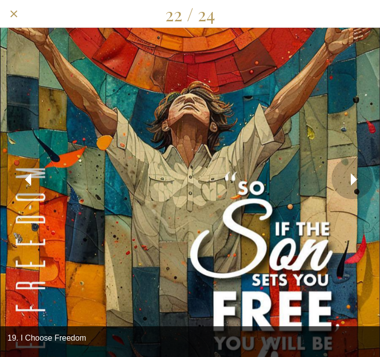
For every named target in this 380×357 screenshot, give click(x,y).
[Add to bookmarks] (366, 14)
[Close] (14, 14)
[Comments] (340, 14)
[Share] (315, 14)
